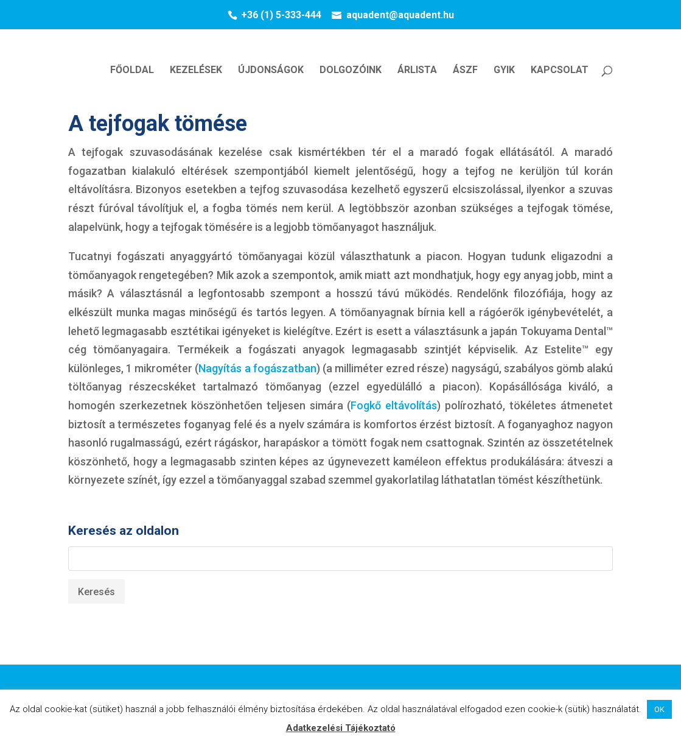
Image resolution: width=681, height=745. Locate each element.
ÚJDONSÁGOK (271, 71)
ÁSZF (465, 71)
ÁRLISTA (417, 71)
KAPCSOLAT (559, 71)
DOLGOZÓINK (351, 71)
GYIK (504, 71)
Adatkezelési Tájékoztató (341, 727)
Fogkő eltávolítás (394, 405)
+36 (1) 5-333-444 (281, 15)
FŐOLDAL (132, 71)
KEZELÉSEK (196, 71)
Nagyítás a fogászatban (257, 368)
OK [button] (659, 709)
